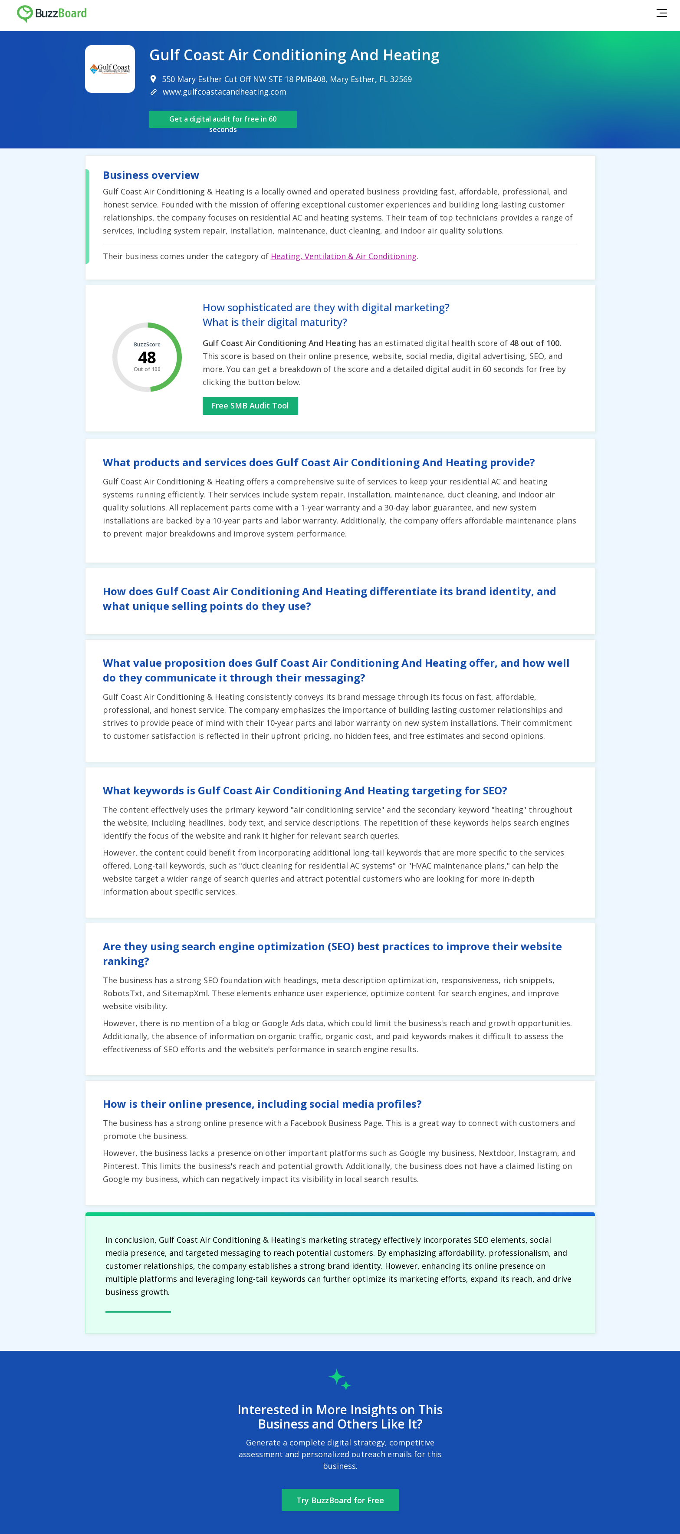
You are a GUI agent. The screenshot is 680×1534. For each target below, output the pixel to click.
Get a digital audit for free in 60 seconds (222, 121)
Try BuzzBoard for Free (340, 1500)
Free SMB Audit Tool (250, 405)
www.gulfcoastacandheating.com (224, 91)
